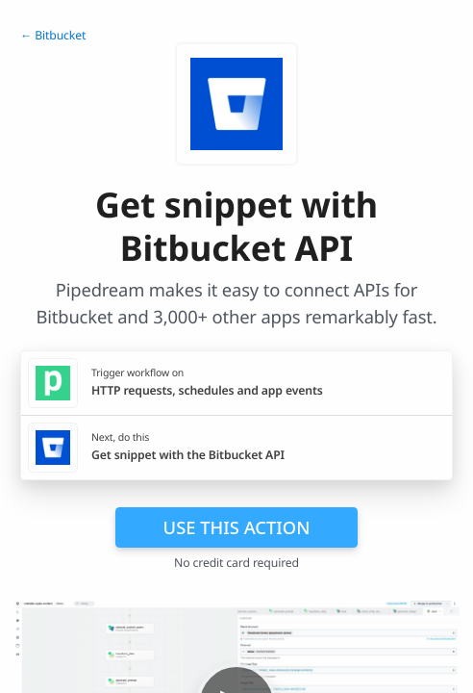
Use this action (237, 527)
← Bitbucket (53, 35)
